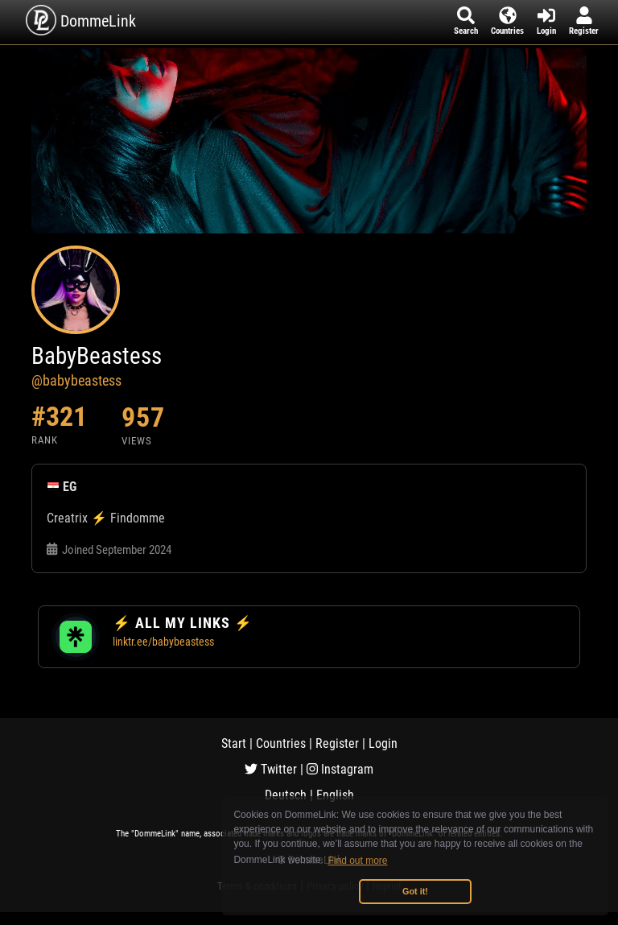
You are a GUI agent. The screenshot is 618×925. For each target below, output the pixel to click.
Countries (281, 743)
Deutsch (286, 795)
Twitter (271, 769)
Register (337, 743)
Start (233, 743)
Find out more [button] (358, 860)
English (335, 795)
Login (383, 743)
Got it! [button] (415, 891)
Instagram (340, 769)
